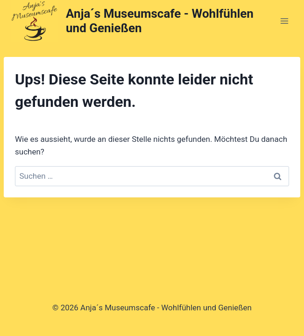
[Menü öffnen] (284, 21)
